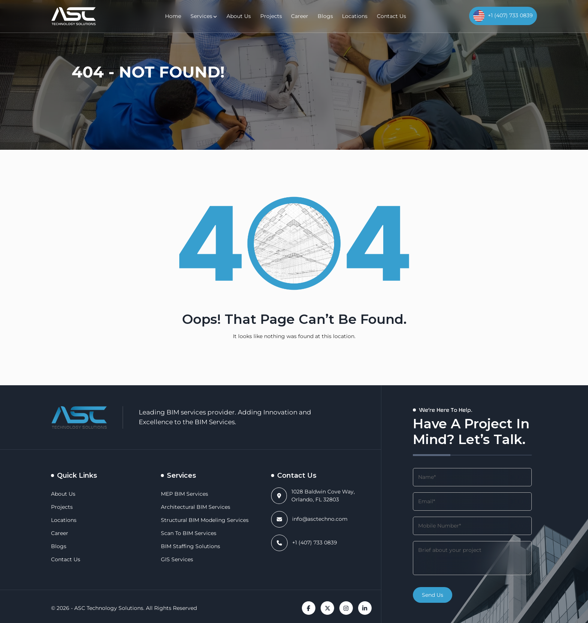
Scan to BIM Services (186, 533)
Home (182, 16)
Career (300, 16)
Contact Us (385, 16)
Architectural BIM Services (191, 507)
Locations (351, 16)
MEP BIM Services (182, 494)
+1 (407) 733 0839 (313, 542)
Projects (274, 16)
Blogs (324, 16)
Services (209, 16)
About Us (244, 16)
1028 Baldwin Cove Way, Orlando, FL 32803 (331, 495)
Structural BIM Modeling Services (199, 520)
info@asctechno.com (316, 519)
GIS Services (176, 559)
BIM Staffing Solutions (186, 546)
